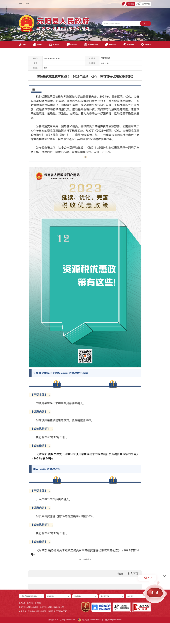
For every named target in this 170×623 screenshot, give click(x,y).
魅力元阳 (54, 44)
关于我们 (38, 603)
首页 (22, 44)
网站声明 (30, 603)
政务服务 (128, 44)
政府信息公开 (91, 44)
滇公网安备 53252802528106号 (90, 620)
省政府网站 (50, 596)
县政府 (37, 44)
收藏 (120, 573)
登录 (20, 3)
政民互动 (110, 44)
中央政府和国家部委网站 (28, 596)
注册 (27, 3)
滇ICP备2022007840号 (68, 620)
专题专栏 (146, 44)
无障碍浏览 (143, 4)
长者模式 (128, 4)
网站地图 (22, 603)
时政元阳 (72, 44)
